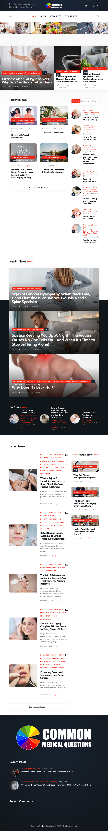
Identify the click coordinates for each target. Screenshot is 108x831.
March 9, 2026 (33, 349)
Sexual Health (27, 123)
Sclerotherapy (88, 126)
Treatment (45, 529)
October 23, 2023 (79, 538)
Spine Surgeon (37, 385)
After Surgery (17, 157)
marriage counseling (20, 120)
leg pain (86, 110)
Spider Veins (88, 128)
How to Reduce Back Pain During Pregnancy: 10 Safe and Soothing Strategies (59, 413)
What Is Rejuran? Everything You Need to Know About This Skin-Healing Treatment (52, 482)
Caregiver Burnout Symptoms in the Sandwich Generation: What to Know (93, 78)
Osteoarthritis (26, 422)
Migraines (45, 525)
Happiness (47, 120)
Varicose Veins (89, 130)
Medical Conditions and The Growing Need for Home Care (84, 532)
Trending (76, 101)
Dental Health (88, 209)
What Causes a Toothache (90, 218)
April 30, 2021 (78, 481)
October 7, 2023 (46, 695)
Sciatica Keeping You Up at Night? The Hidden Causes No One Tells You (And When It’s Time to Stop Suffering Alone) (53, 340)
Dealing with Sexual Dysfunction (20, 136)
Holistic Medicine (70, 75)
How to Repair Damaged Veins (90, 138)
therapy (46, 161)
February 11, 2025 (17, 129)
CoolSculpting (59, 661)
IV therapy (53, 782)
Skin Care (44, 613)
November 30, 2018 (90, 237)
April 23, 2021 (90, 114)
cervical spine (26, 768)
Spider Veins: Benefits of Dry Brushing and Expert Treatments (90, 159)
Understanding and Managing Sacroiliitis (90, 201)
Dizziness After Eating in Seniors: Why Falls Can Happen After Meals (27, 81)
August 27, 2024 (48, 166)
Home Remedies (41, 782)
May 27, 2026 (63, 782)
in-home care (36, 73)
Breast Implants (48, 658)
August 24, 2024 (89, 151)
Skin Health (46, 474)
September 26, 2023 (81, 510)
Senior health (26, 167)
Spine (15, 385)
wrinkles (86, 235)
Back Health (87, 187)
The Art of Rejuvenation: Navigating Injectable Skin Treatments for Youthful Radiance (53, 579)
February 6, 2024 (46, 646)
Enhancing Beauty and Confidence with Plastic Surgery (52, 675)
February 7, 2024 (46, 556)
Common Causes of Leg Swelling (90, 119)
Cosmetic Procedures (87, 228)
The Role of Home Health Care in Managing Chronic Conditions (84, 503)
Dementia (78, 496)
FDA (84, 233)
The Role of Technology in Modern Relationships (53, 171)
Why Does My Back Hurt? (33, 387)
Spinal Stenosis (82, 381)
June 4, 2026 (47, 768)
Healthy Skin (46, 468)
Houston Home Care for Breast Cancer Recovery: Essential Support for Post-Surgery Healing (22, 174)
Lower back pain (37, 330)
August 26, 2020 (89, 134)
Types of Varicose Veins (90, 180)
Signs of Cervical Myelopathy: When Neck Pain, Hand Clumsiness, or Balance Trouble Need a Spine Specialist (51, 298)
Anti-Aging (87, 225)
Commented (85, 102)
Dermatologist (55, 461)
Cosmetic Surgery (90, 231)
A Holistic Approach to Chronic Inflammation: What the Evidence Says (67, 79)
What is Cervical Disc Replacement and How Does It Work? (48, 772)
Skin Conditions (58, 613)
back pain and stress (39, 381)
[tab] (76, 101)
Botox (94, 225)
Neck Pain (36, 768)
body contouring (49, 655)
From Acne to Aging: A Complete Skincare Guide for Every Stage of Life (53, 626)
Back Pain (26, 288)
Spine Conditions (24, 385)
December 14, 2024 (49, 129)
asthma (84, 467)
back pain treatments (56, 381)
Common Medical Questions (42, 826)
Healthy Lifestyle (24, 73)
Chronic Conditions (10, 73)
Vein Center (87, 172)
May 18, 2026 (23, 86)
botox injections (56, 455)
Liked (94, 101)
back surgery (36, 288)
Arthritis (77, 467)
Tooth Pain (87, 211)
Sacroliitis (87, 193)
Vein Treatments (89, 132)
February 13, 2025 (46, 504)
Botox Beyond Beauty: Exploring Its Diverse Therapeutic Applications (52, 536)
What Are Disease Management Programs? (84, 476)
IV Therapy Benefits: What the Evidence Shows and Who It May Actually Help (56, 785)
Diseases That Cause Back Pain (28, 411)
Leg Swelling (88, 111)
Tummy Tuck (92, 233)
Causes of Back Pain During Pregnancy (88, 415)
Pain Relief (94, 112)
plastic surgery (55, 471)
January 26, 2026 (34, 392)
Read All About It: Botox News (90, 241)
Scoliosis (24, 425)
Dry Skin (44, 464)
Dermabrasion (47, 458)
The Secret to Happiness (53, 132)
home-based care (25, 161)
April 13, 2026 (89, 87)
